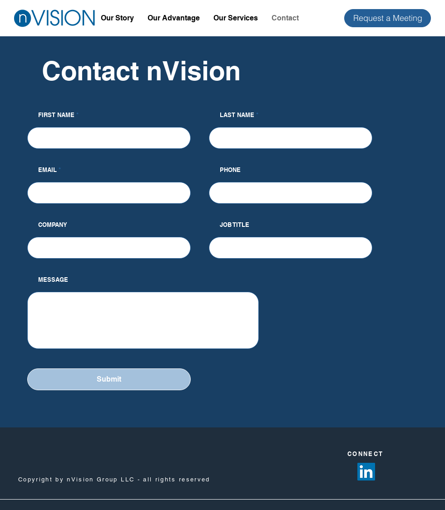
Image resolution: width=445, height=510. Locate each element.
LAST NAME (237, 115)
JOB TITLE (234, 225)
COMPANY (52, 225)
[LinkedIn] (366, 472)
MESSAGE (53, 280)
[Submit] (109, 379)
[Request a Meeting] (387, 18)
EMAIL (47, 170)
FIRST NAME (56, 115)
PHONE (230, 170)
